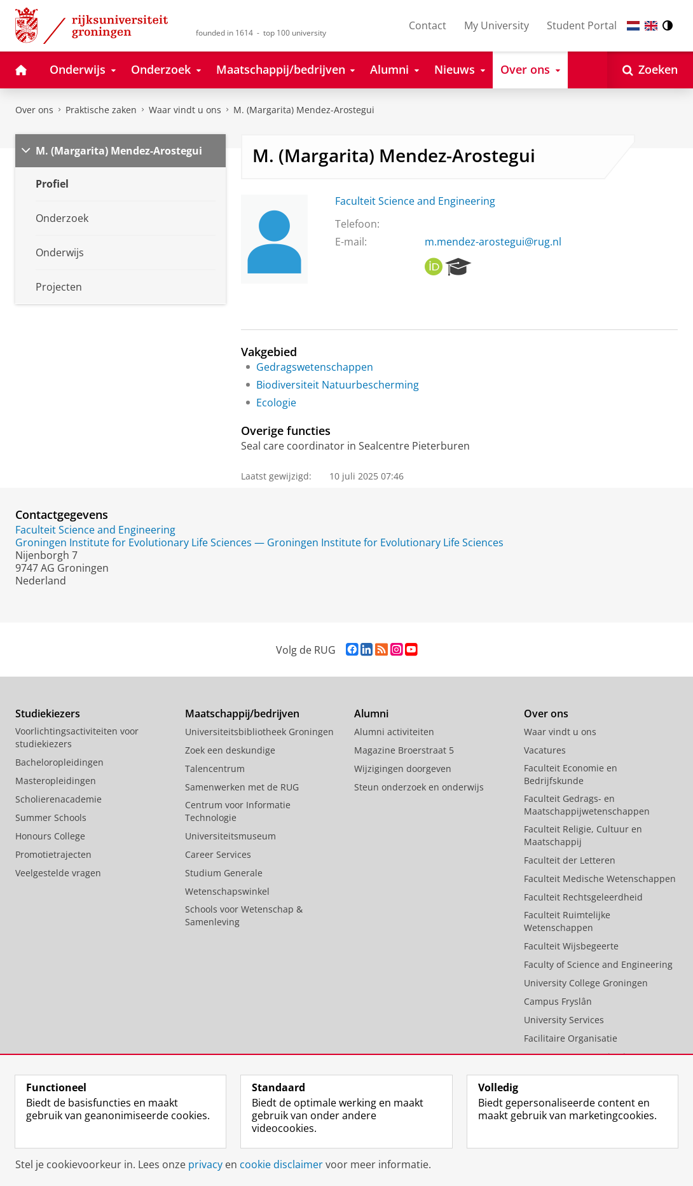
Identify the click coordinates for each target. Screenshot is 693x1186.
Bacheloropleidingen (59, 762)
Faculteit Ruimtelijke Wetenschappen (567, 921)
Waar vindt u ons (185, 110)
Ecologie (276, 403)
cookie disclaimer (281, 1164)
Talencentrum (215, 768)
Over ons (34, 110)
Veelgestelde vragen (58, 873)
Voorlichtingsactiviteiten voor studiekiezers (77, 737)
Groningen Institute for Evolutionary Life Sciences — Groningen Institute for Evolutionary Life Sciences (259, 542)
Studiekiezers (47, 713)
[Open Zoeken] (650, 70)
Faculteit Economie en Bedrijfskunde (570, 774)
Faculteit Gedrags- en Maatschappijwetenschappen (587, 804)
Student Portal (582, 25)
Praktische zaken (101, 110)
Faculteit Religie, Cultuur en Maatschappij (583, 835)
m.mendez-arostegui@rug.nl (493, 242)
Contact (427, 25)
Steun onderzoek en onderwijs (419, 787)
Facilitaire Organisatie (570, 1038)
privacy (205, 1164)
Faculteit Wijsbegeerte (571, 946)
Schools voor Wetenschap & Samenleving (244, 915)
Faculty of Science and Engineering (598, 964)
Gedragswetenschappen (314, 367)
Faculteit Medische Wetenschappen (600, 878)
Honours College (50, 836)
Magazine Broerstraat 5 (404, 750)
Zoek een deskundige (230, 750)
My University (496, 25)
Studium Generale (224, 873)
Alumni (371, 713)
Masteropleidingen (55, 781)
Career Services (218, 854)
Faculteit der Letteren (569, 860)
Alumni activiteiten (394, 732)
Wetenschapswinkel (227, 891)
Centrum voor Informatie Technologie (238, 811)
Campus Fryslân (558, 1001)
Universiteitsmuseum (230, 836)
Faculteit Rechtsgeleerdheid (583, 897)
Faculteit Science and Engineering (415, 201)
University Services (564, 1020)
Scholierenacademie (58, 799)
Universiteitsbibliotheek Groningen (259, 732)
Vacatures (545, 750)
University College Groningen (586, 983)
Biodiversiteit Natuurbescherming (337, 385)
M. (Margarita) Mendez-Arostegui (303, 110)
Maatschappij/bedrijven (242, 713)
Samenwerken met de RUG (242, 787)
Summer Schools (50, 817)
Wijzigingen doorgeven (402, 768)
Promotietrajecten (53, 854)
